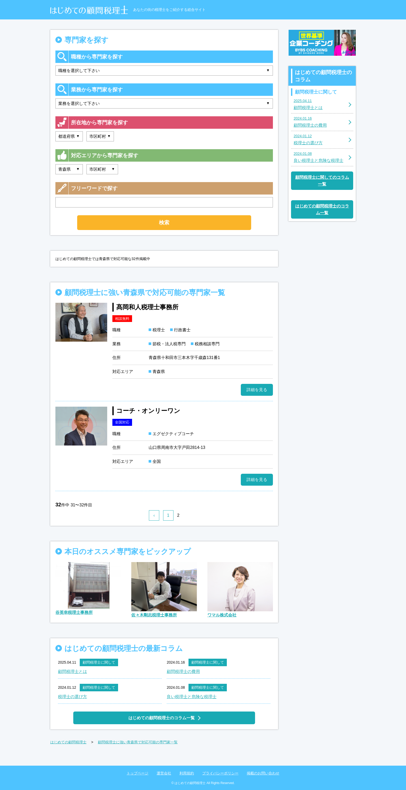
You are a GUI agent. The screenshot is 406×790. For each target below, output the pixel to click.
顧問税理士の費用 (183, 671)
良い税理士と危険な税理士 (191, 696)
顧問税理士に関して (99, 662)
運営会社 (164, 773)
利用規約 (186, 773)
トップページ (137, 773)
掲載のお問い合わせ (263, 773)
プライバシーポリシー (220, 773)
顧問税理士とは (72, 671)
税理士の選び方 (72, 696)
